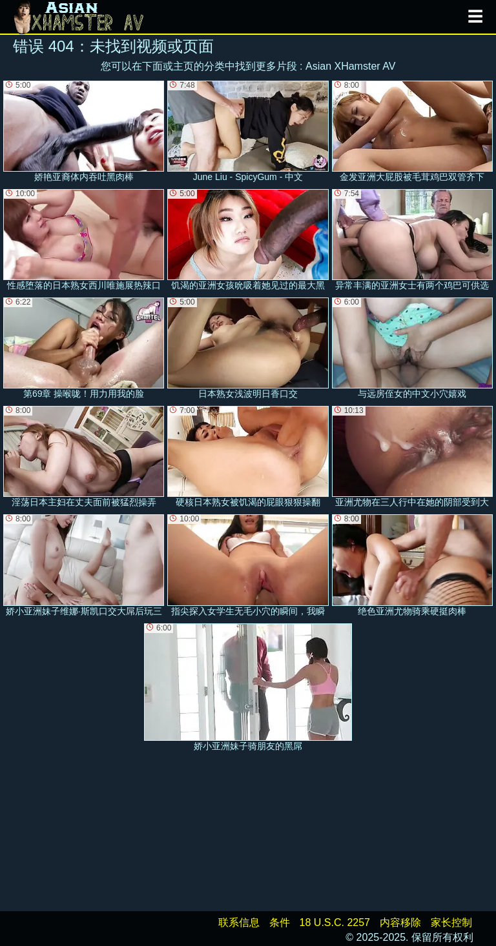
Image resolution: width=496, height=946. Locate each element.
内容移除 (400, 922)
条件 (279, 922)
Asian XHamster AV (350, 66)
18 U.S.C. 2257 (335, 922)
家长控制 (451, 922)
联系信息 (239, 922)
